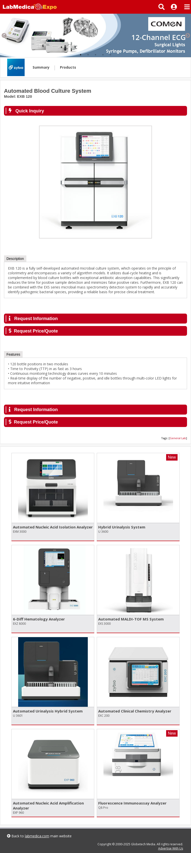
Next (187, 35)
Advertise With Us (170, 848)
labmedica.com (37, 836)
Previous (3, 35)
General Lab (178, 438)
